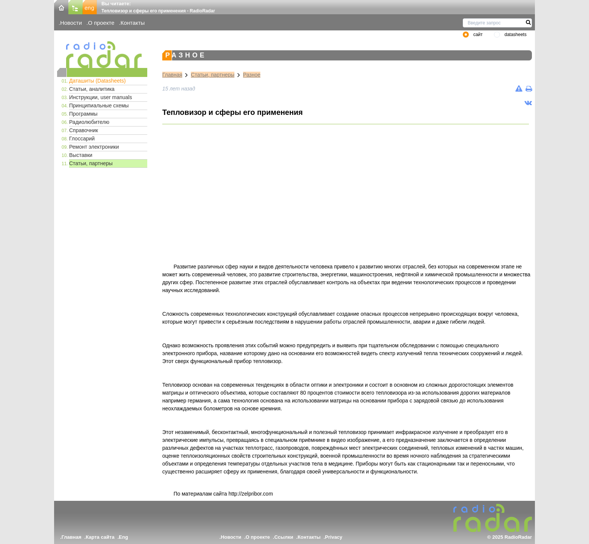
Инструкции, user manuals (100, 97)
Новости (71, 23)
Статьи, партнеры (91, 163)
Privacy (333, 537)
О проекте (101, 23)
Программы (83, 114)
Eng (123, 537)
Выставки (80, 155)
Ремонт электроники (94, 147)
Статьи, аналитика (92, 89)
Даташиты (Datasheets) (97, 81)
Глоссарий (82, 139)
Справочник (83, 130)
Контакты (133, 23)
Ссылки (283, 537)
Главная (172, 75)
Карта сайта (100, 537)
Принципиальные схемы (99, 105)
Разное (251, 75)
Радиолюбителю (89, 122)
